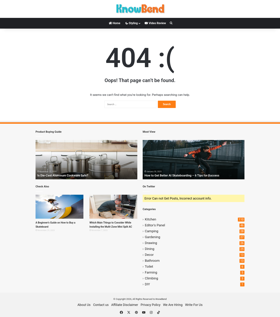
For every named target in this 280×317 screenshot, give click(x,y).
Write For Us (193, 305)
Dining (149, 249)
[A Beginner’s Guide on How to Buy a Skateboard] (59, 207)
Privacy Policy (151, 305)
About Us (84, 305)
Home (114, 23)
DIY (147, 284)
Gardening (152, 237)
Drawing (151, 243)
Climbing (151, 278)
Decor (149, 255)
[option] (86, 159)
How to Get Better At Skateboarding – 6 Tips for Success (185, 175)
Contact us (101, 305)
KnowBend (161, 299)
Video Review (155, 23)
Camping (151, 231)
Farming (151, 272)
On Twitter (149, 186)
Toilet (149, 266)
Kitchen (150, 219)
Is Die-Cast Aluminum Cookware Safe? (65, 175)
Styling (131, 23)
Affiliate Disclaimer (124, 305)
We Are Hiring (172, 305)
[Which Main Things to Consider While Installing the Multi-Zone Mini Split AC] (113, 207)
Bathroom (152, 260)
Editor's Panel (155, 225)
